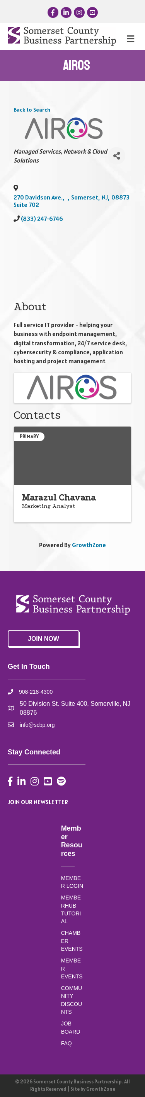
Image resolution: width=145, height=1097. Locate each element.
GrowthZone (89, 545)
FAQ (66, 1043)
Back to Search (32, 109)
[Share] (116, 155)
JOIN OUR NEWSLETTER (38, 802)
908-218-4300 (36, 692)
